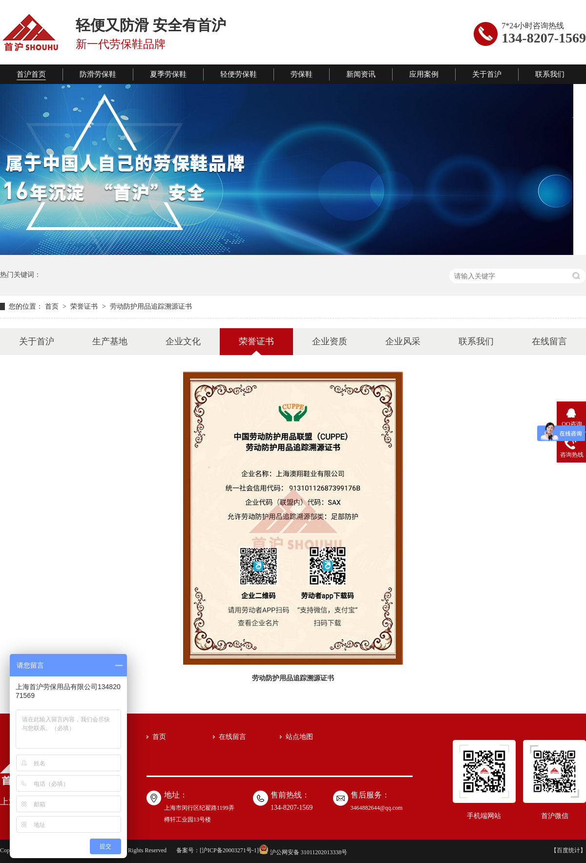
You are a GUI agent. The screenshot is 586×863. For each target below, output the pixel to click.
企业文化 (183, 341)
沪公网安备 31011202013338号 (303, 852)
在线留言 (549, 341)
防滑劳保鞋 (98, 74)
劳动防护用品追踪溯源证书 (151, 306)
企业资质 (329, 341)
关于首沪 (487, 74)
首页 (53, 306)
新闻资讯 (361, 74)
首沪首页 (31, 74)
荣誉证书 (85, 306)
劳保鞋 (302, 74)
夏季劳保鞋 (168, 74)
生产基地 (109, 341)
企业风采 (402, 341)
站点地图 (299, 736)
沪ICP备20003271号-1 (229, 850)
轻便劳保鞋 (238, 74)
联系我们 (550, 74)
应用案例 (424, 74)
